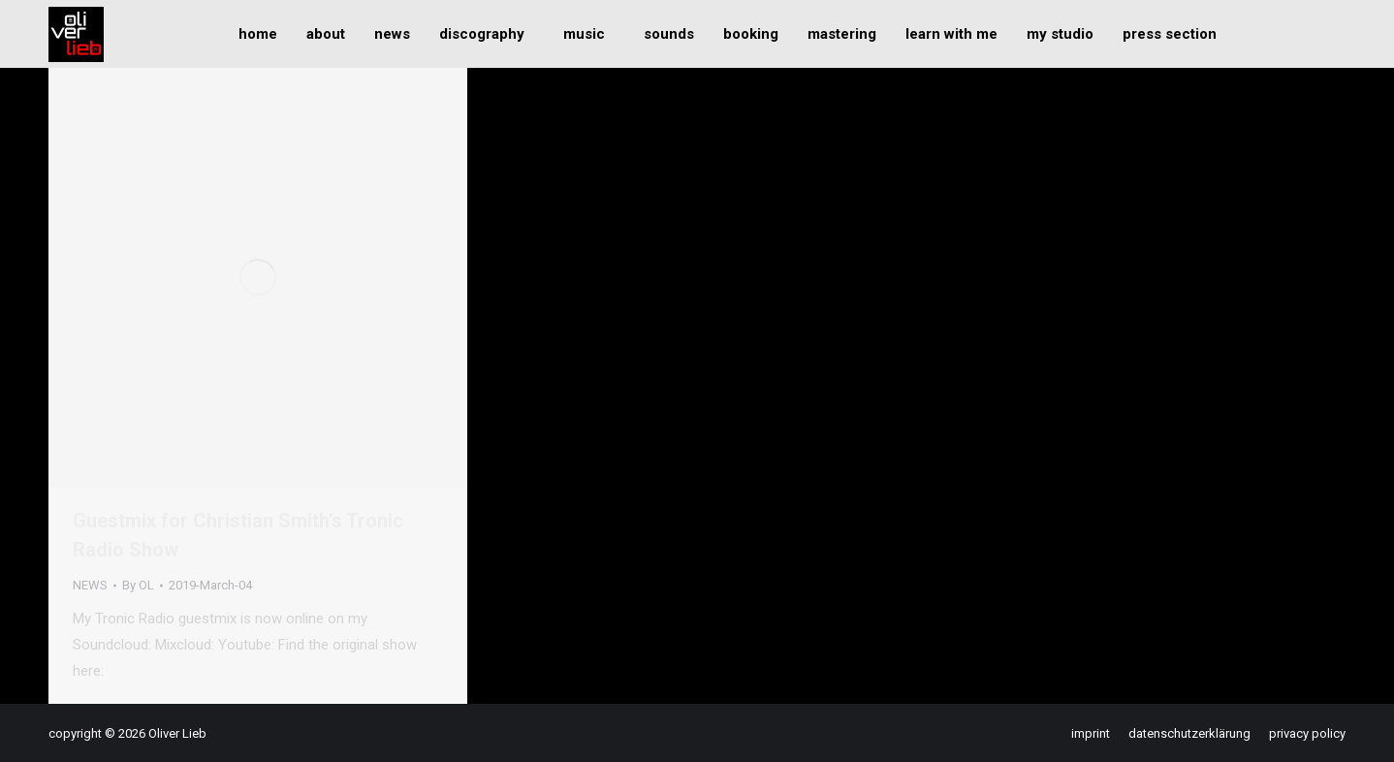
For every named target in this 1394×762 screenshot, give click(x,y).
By (138, 585)
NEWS (90, 585)
